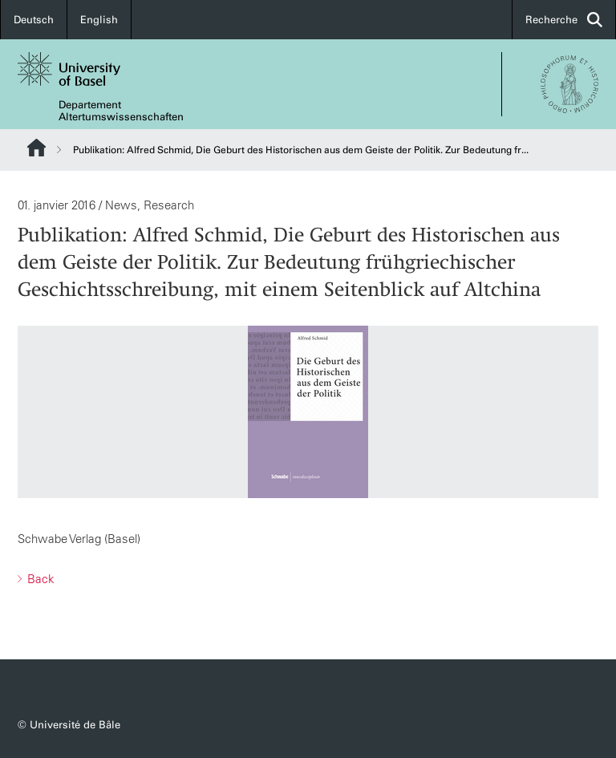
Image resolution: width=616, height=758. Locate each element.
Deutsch (34, 20)
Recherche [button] (563, 19)
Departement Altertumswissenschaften (121, 111)
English (99, 20)
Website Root (36, 147)
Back (39, 578)
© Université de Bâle (69, 725)
